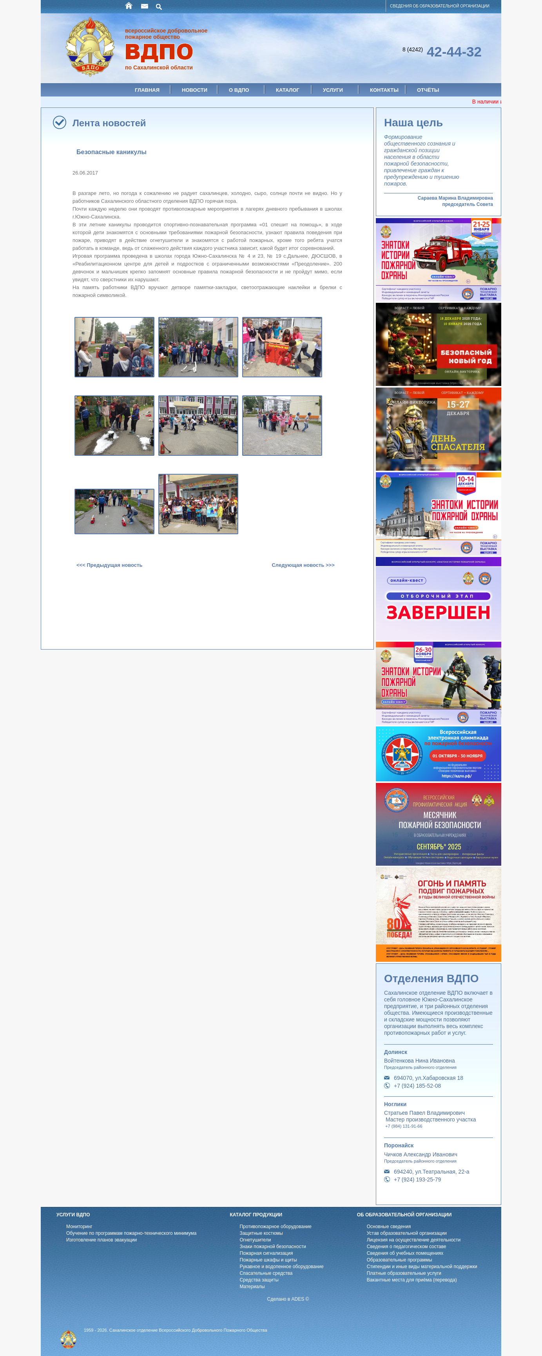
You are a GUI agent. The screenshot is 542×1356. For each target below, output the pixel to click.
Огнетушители (255, 1240)
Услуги (333, 90)
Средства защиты (258, 1280)
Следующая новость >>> (303, 565)
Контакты (384, 90)
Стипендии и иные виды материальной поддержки (422, 1266)
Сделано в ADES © (288, 1299)
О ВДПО (239, 90)
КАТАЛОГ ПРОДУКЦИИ (256, 1215)
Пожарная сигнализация (266, 1253)
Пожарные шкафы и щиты (268, 1260)
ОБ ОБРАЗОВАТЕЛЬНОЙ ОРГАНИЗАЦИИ (404, 1215)
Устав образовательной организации (407, 1233)
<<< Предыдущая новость (109, 565)
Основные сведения (389, 1226)
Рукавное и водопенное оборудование (281, 1266)
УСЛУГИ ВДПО (73, 1215)
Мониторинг (79, 1226)
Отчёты (428, 90)
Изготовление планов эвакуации (101, 1240)
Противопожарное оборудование (275, 1226)
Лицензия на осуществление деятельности (414, 1240)
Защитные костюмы (261, 1233)
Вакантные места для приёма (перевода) (412, 1280)
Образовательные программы (399, 1260)
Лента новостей (109, 123)
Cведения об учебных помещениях (405, 1253)
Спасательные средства (265, 1273)
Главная (147, 90)
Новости (194, 90)
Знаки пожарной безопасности (272, 1246)
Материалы (252, 1286)
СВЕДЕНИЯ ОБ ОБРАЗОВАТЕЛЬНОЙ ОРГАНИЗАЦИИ (439, 6)
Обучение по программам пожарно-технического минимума (131, 1233)
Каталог (287, 90)
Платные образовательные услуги (404, 1273)
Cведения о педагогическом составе (406, 1246)
